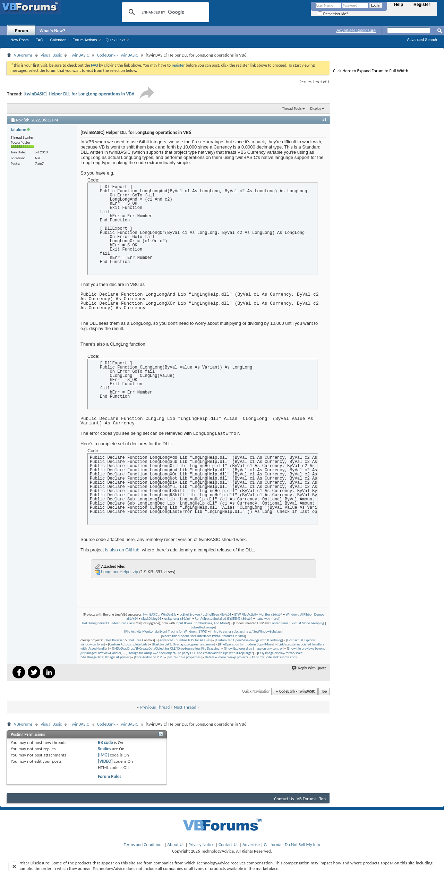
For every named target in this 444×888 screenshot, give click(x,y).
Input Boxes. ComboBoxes (194, 623)
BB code (105, 742)
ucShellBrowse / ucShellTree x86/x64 (205, 614)
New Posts (19, 40)
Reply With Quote (309, 668)
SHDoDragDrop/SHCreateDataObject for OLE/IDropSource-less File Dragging (166, 648)
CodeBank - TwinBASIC (117, 55)
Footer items (279, 623)
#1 (324, 119)
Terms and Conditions (143, 844)
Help (398, 4)
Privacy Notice (201, 844)
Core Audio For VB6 (148, 657)
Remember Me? (333, 14)
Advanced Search (422, 39)
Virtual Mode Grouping (307, 623)
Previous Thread (155, 707)
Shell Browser (114, 640)
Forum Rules (109, 776)
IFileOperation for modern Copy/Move (246, 644)
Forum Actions (84, 40)
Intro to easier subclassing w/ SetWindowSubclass (247, 631)
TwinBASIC (79, 55)
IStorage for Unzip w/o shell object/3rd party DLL (161, 653)
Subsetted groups (203, 627)
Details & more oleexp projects (226, 657)
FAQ (39, 40)
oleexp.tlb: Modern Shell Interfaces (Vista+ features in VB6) (203, 636)
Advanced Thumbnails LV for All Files (185, 640)
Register (421, 4)
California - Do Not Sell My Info (292, 844)
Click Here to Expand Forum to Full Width (370, 70)
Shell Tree (134, 640)
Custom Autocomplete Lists (128, 644)
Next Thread (185, 707)
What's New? (52, 30)
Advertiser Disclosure (356, 30)
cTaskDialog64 (151, 618)
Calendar (58, 40)
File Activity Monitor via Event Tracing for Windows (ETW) (165, 631)
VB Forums (306, 798)
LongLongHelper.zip (119, 571)
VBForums (23, 55)
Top (324, 691)
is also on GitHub (122, 549)
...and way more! (267, 618)
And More (221, 623)
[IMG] (103, 755)
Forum (21, 30)
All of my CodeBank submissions (274, 657)
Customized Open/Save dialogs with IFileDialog (249, 640)
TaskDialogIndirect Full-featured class (108, 623)
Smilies (104, 748)
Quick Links (116, 40)
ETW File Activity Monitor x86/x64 (258, 614)
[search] (164, 12)
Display (315, 108)
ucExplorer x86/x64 (177, 618)
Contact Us (284, 798)
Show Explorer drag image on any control (253, 648)
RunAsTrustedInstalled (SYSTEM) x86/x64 (224, 618)
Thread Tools (292, 108)
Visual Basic (51, 55)
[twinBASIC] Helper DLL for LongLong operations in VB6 (79, 94)
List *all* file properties (184, 657)
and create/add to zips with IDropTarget (225, 653)
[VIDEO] (105, 761)
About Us (176, 844)
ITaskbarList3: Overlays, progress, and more (183, 644)
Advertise (251, 844)
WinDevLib (168, 614)
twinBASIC (150, 614)
